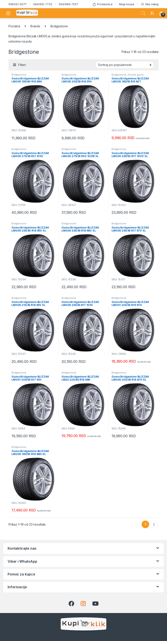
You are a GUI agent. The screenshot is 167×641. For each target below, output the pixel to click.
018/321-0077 (17, 4)
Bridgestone (19, 74)
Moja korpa (126, 4)
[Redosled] (124, 65)
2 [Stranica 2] (154, 524)
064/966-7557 (68, 4)
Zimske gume (135, 74)
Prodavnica (102, 4)
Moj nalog (150, 4)
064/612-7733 (42, 4)
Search (143, 13)
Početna (14, 26)
